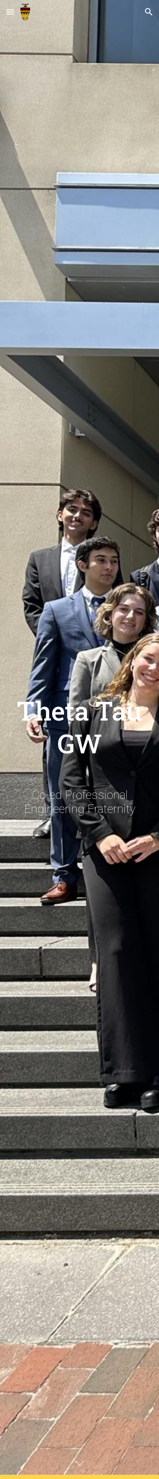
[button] (10, 11)
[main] (79, 719)
